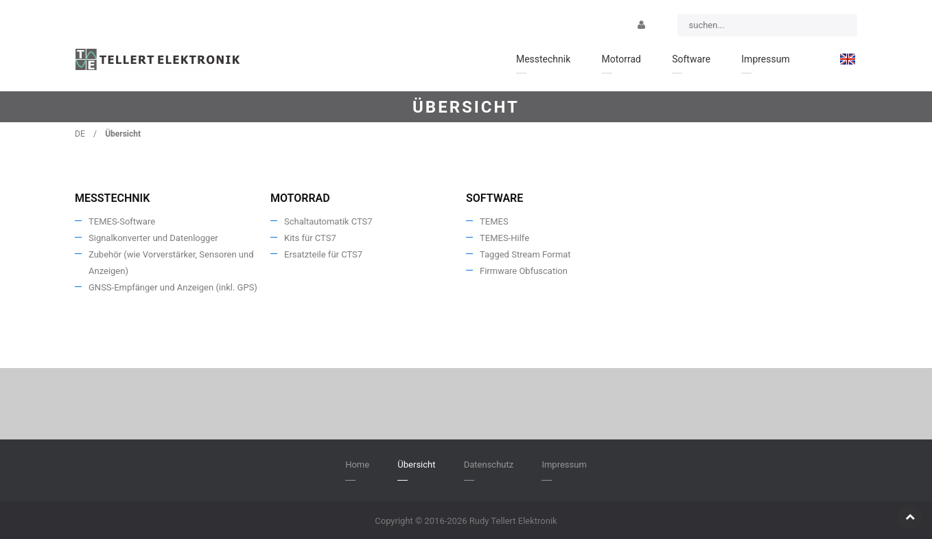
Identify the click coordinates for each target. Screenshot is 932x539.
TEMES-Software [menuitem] (122, 221)
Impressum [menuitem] (765, 59)
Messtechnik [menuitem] (543, 59)
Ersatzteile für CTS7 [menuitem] (323, 254)
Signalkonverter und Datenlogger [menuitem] (153, 238)
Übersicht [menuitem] (416, 464)
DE (80, 134)
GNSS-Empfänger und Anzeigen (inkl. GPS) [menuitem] (173, 287)
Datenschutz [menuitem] (488, 464)
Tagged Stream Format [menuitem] (525, 254)
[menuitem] (847, 59)
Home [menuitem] (357, 464)
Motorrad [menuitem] (621, 59)
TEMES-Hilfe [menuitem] (504, 238)
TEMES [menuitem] (494, 221)
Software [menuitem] (691, 59)
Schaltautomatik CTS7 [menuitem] (328, 221)
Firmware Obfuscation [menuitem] (524, 271)
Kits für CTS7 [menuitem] (310, 238)
